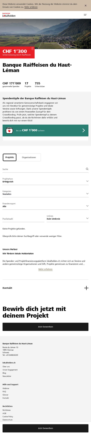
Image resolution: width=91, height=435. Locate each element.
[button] (85, 15)
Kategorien (7, 191)
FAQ (4, 392)
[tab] (10, 157)
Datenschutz (7, 420)
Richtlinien (7, 410)
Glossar (5, 395)
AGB (4, 413)
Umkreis (50, 216)
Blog (4, 373)
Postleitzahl (8, 219)
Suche (5, 169)
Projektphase (8, 179)
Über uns (6, 367)
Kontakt (6, 398)
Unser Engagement (10, 370)
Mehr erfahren (31, 7)
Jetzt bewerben (45, 327)
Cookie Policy (8, 417)
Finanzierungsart (9, 204)
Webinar (6, 388)
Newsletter (7, 376)
